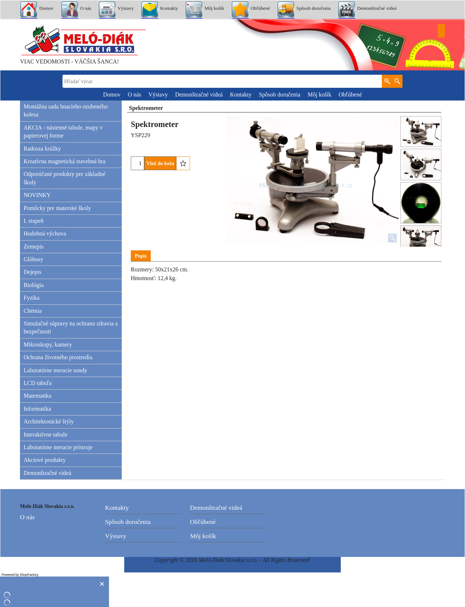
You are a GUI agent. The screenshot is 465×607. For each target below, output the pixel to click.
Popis (141, 256)
